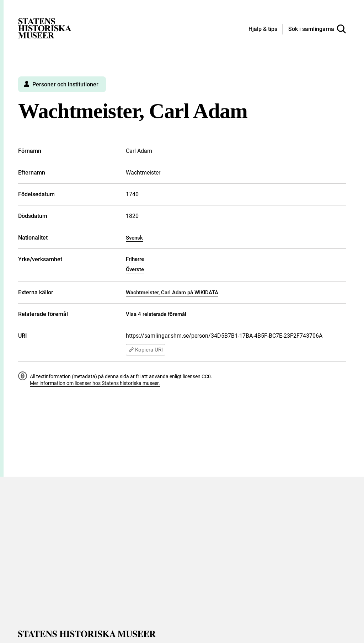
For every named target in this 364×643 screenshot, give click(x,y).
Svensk (134, 238)
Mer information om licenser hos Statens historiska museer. (95, 383)
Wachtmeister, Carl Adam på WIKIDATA (172, 292)
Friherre (135, 259)
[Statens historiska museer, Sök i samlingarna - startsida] (44, 28)
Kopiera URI (145, 350)
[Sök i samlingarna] (317, 29)
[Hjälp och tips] (262, 29)
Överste (135, 269)
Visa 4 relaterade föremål (156, 314)
